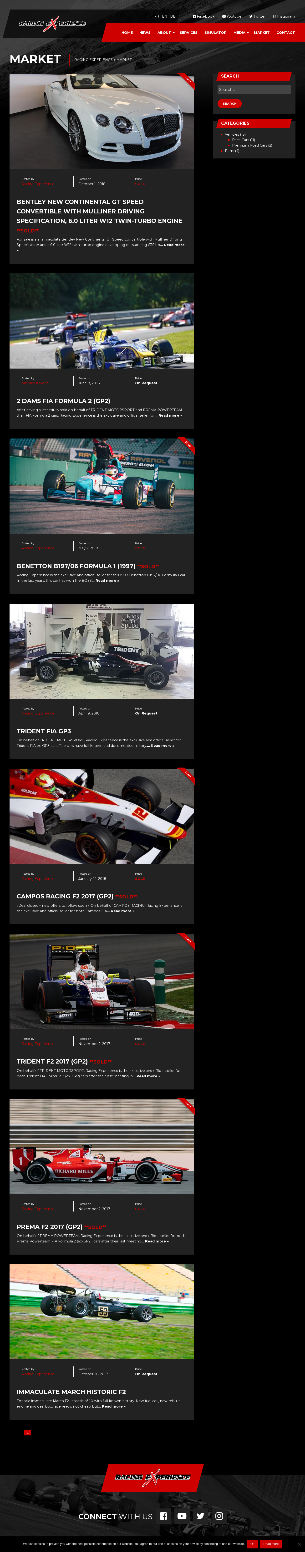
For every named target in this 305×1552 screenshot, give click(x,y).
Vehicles (232, 134)
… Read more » (168, 415)
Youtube (231, 16)
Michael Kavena (35, 383)
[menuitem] (127, 32)
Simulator (215, 32)
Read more (271, 1544)
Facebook (203, 16)
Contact (285, 32)
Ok (252, 1544)
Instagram (284, 16)
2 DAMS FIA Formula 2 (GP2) (63, 400)
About (164, 32)
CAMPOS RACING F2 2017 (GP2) (65, 896)
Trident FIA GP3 (44, 731)
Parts (229, 151)
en (164, 16)
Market (262, 32)
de (172, 16)
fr (156, 16)
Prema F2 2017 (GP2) (50, 1226)
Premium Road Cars (249, 145)
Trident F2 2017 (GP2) (52, 1061)
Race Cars (240, 140)
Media (239, 32)
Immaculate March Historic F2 (71, 1391)
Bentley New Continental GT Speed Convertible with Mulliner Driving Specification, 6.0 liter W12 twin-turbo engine (99, 211)
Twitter (257, 16)
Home (127, 32)
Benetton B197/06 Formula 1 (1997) (76, 566)
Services (189, 32)
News (145, 32)
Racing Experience (38, 184)
